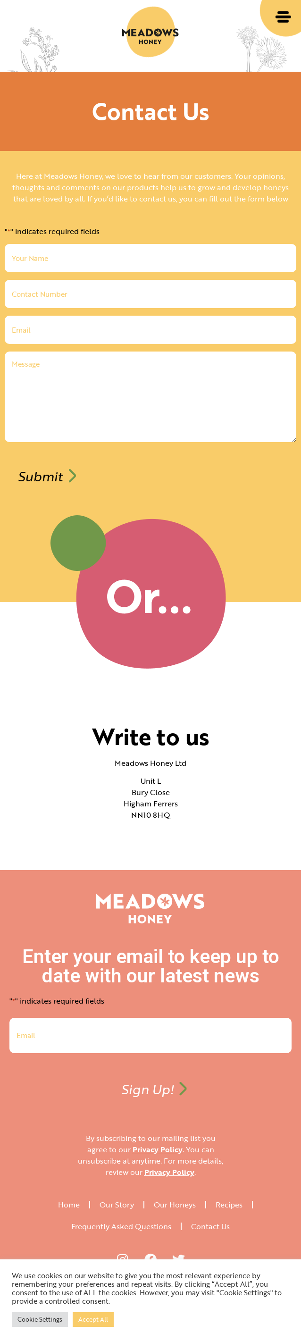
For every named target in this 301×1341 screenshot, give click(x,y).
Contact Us (210, 1226)
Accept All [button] (93, 1319)
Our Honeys (175, 1204)
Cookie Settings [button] (39, 1319)
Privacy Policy (158, 1149)
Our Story (117, 1204)
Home (69, 1204)
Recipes (229, 1204)
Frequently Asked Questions (121, 1226)
